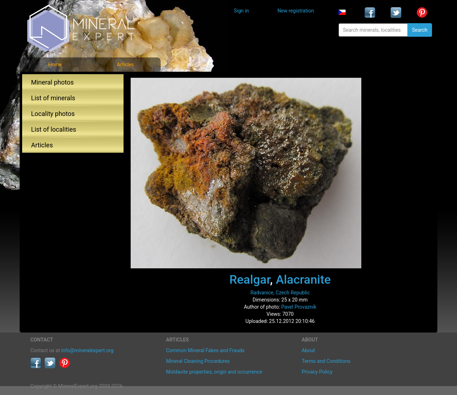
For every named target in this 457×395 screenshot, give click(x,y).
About (308, 350)
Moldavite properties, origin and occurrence (214, 372)
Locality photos (53, 113)
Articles (125, 64)
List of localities (53, 129)
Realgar (249, 279)
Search (419, 30)
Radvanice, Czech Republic (280, 292)
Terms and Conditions (326, 361)
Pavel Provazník (298, 307)
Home (55, 64)
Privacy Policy (317, 372)
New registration (295, 11)
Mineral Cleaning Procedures (198, 361)
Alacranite (303, 279)
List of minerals (53, 98)
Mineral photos (52, 82)
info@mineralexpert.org (87, 350)
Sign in (241, 11)
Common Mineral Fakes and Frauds (205, 350)
